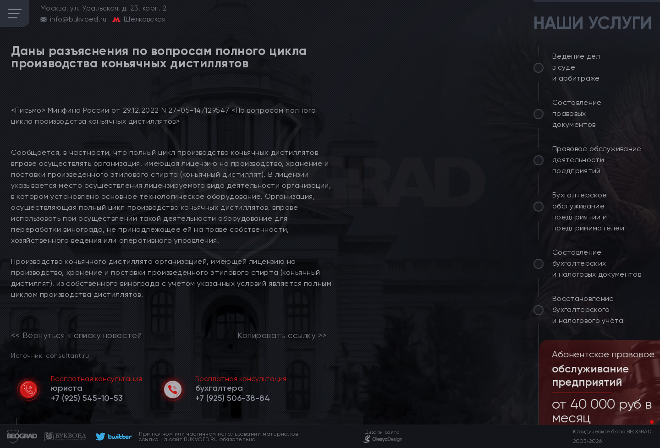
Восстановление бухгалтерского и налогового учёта (588, 309)
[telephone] (87, 398)
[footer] (112, 436)
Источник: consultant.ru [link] (50, 355)
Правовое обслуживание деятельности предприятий (597, 159)
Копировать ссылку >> (282, 335)
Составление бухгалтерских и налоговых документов (596, 263)
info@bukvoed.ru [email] (78, 19)
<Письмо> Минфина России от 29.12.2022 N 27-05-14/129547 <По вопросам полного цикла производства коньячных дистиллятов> (163, 116)
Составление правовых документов (577, 113)
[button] (644, 422)
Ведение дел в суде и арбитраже (576, 67)
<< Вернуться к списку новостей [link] (76, 335)
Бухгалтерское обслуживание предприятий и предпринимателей (588, 211)
